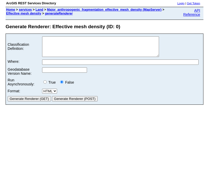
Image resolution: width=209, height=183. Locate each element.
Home (10, 9)
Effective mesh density (23, 13)
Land (39, 9)
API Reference (191, 12)
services (25, 9)
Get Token (193, 3)
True (50, 86)
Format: (14, 95)
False (67, 86)
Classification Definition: (18, 48)
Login (180, 3)
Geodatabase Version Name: (19, 75)
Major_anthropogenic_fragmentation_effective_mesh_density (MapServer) (104, 9)
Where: (13, 65)
